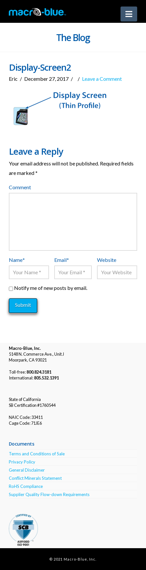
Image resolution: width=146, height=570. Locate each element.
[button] (129, 14)
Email (61, 260)
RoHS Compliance (26, 486)
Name (17, 260)
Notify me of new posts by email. (50, 288)
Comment (20, 187)
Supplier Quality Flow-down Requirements (49, 494)
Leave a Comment (102, 79)
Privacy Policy (22, 461)
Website (106, 260)
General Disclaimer (27, 470)
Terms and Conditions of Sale (37, 453)
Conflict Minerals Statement (35, 478)
